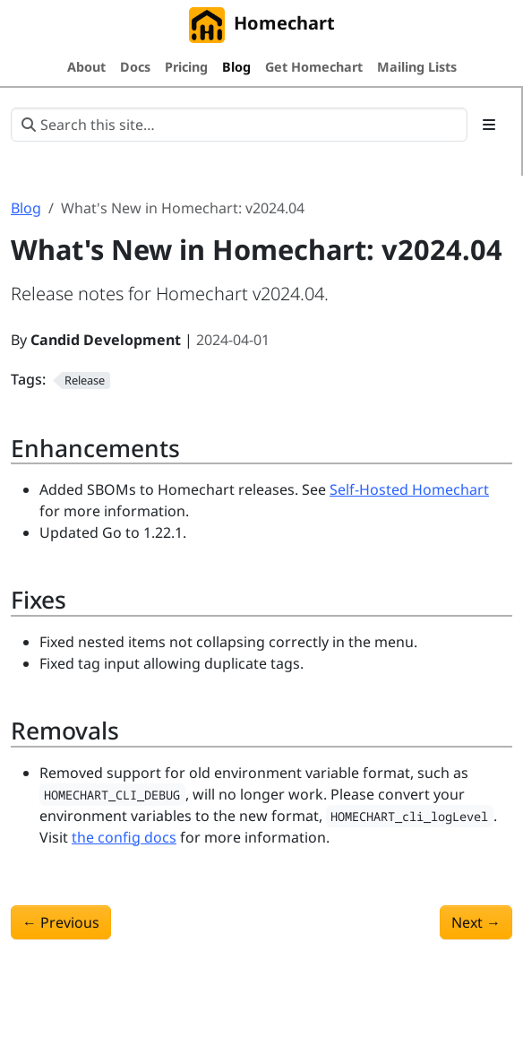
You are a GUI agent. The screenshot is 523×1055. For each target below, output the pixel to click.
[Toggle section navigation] (489, 125)
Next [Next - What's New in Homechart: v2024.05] (476, 922)
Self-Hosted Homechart (409, 489)
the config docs (124, 837)
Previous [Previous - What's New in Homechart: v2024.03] (60, 922)
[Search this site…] (239, 125)
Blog (26, 208)
